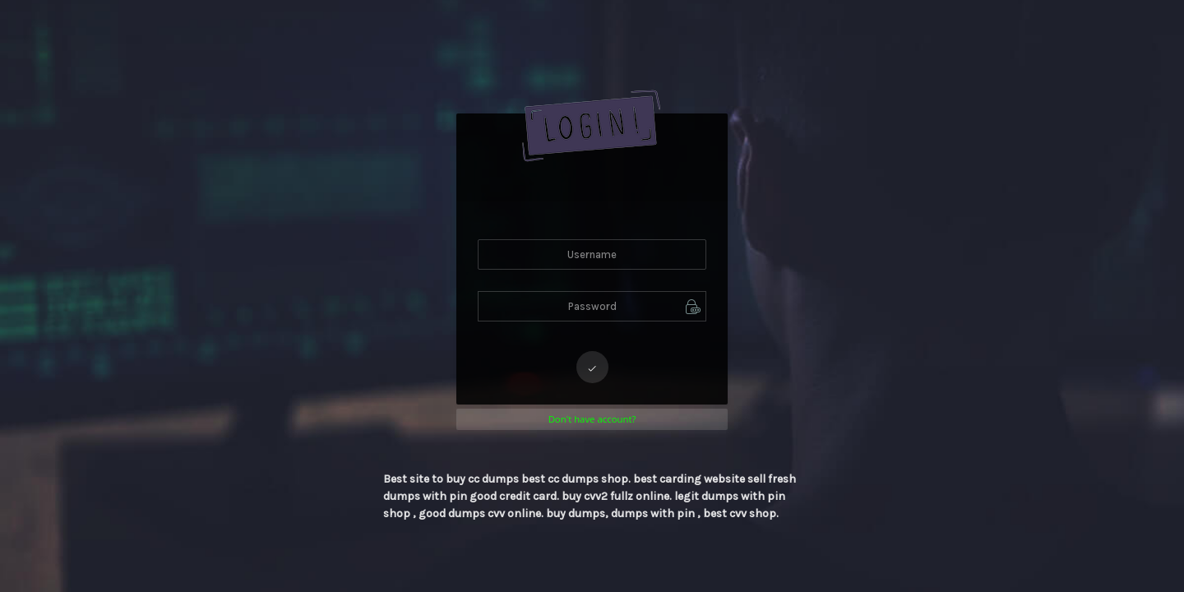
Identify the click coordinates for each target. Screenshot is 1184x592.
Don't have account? (592, 419)
